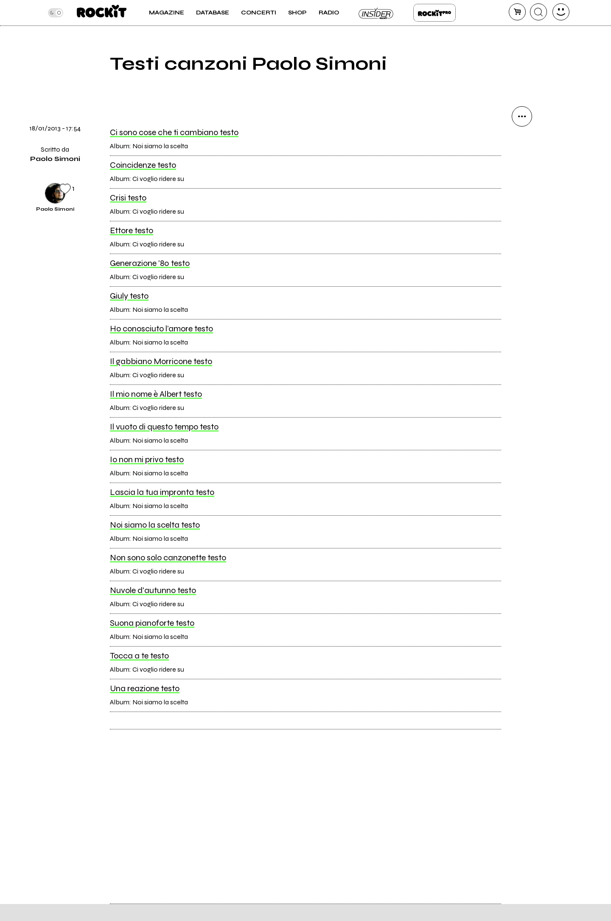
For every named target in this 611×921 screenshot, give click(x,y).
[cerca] (538, 11)
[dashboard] (560, 11)
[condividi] (522, 116)
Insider (376, 12)
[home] (101, 12)
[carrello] (517, 11)
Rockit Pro (434, 13)
